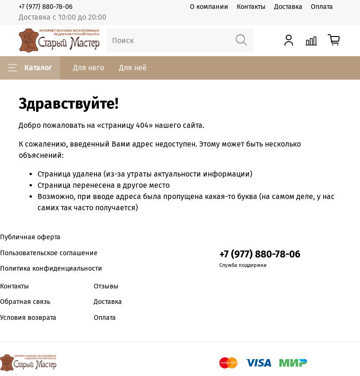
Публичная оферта (30, 237)
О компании (209, 7)
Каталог (30, 68)
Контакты (251, 7)
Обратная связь (25, 302)
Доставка (288, 7)
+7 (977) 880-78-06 (46, 7)
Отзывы (106, 286)
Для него (88, 67)
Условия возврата (28, 318)
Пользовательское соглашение (49, 253)
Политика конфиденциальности (51, 269)
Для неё (133, 67)
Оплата (322, 7)
